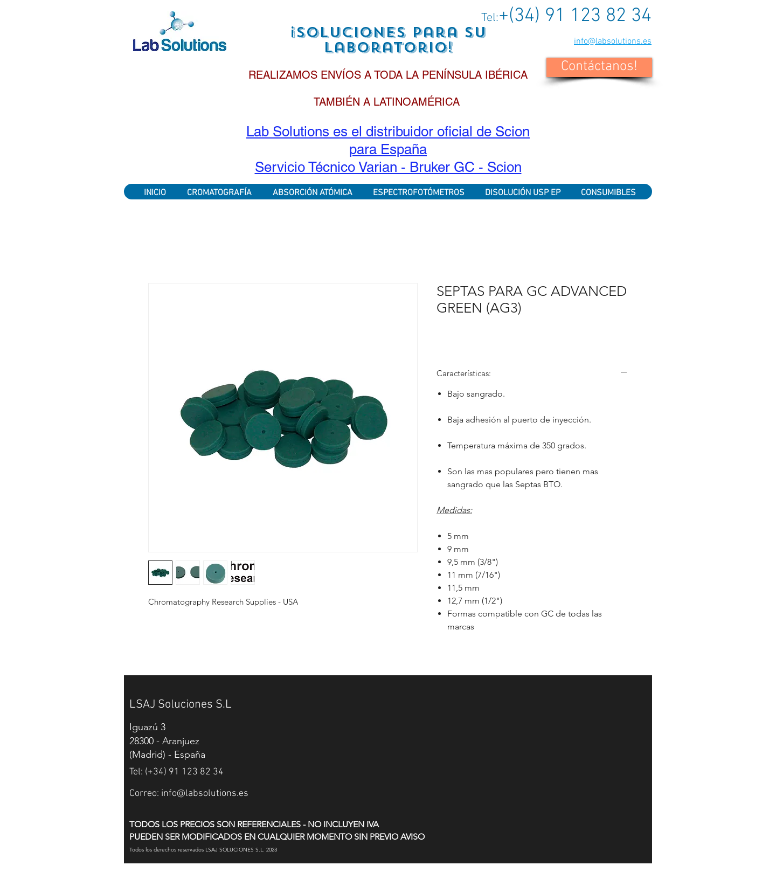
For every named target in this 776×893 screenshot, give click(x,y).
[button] (599, 67)
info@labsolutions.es (613, 41)
